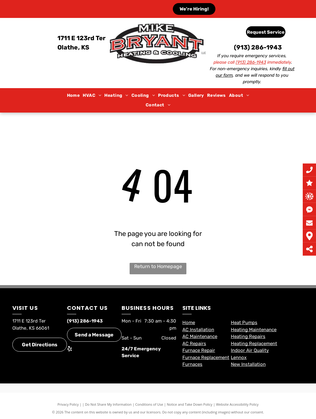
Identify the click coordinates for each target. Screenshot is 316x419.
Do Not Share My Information (108, 404)
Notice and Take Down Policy (190, 404)
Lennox (239, 357)
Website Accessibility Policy (237, 404)
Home (188, 322)
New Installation (248, 364)
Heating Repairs (248, 336)
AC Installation (198, 329)
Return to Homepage (158, 266)
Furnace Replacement (205, 357)
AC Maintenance (199, 336)
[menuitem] (73, 95)
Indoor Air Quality (250, 350)
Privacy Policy (68, 404)
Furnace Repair (198, 350)
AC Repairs (194, 343)
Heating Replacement (254, 343)
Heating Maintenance (253, 329)
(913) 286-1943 (258, 47)
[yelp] (69, 349)
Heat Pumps (244, 322)
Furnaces (192, 364)
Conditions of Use (149, 404)
